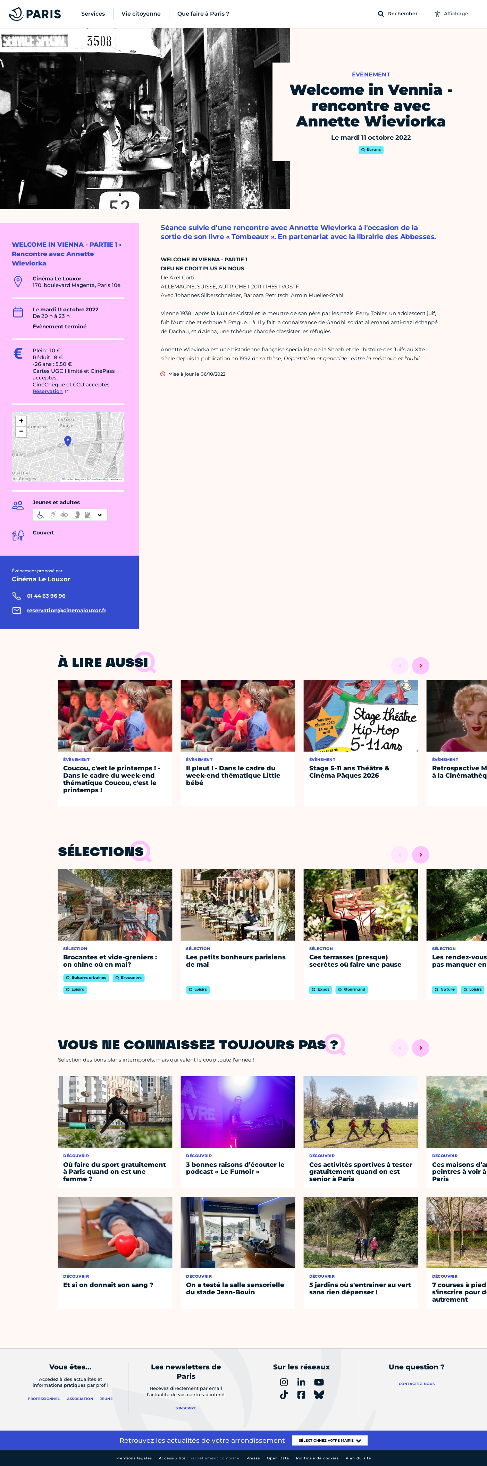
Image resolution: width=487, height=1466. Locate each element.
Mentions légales (134, 1458)
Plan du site (358, 1458)
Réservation (48, 391)
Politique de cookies (317, 1458)
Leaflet (67, 479)
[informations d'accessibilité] (70, 515)
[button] (68, 441)
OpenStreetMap (99, 479)
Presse (253, 1458)
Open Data (278, 1458)
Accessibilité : (199, 1458)
